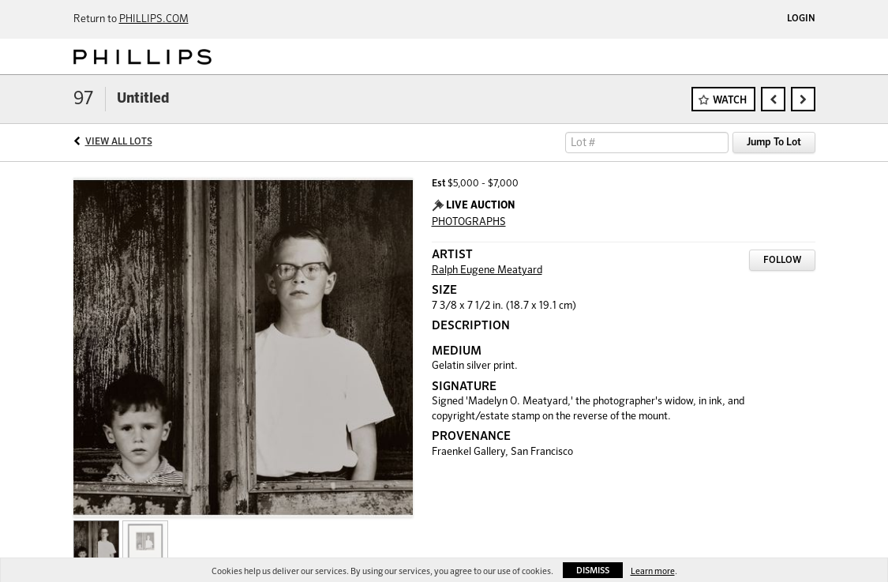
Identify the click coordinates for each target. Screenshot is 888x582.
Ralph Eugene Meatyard (487, 270)
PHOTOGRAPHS (469, 222)
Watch (730, 101)
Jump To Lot (774, 142)
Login (801, 19)
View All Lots (118, 142)
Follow (782, 260)
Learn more (653, 571)
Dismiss (592, 570)
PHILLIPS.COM (154, 19)
